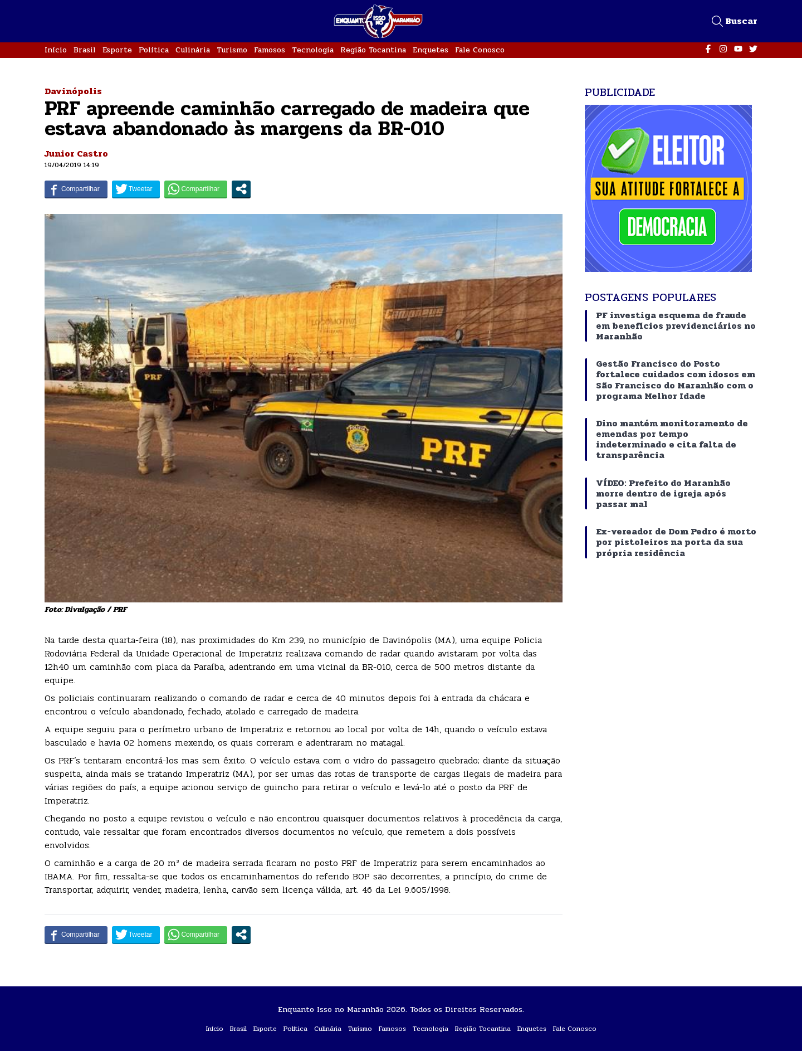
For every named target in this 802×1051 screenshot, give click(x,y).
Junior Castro (76, 153)
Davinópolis (73, 91)
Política (154, 50)
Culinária (192, 50)
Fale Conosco (480, 50)
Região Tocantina (373, 50)
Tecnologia (313, 50)
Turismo (232, 50)
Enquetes (430, 50)
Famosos (269, 50)
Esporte (117, 50)
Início (56, 50)
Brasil (85, 50)
